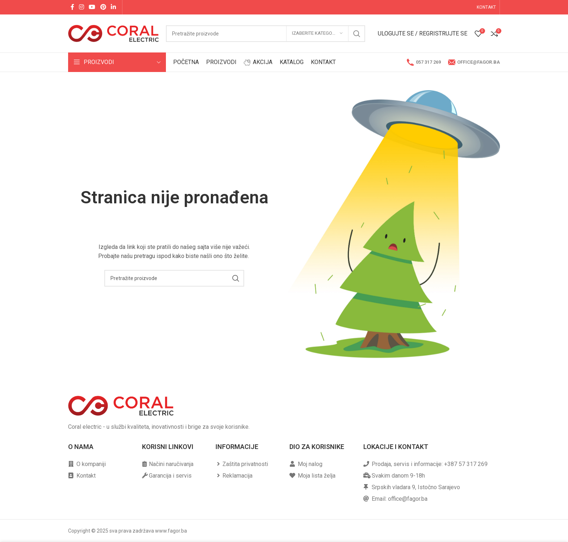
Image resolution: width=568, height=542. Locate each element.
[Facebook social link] (72, 7)
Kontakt (86, 475)
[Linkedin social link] (113, 7)
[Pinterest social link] (103, 7)
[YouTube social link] (92, 7)
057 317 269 (424, 62)
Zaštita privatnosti (245, 464)
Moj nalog (310, 464)
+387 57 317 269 (466, 464)
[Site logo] (113, 33)
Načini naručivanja (171, 464)
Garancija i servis (170, 475)
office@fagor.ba (474, 62)
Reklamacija (237, 475)
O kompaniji (91, 464)
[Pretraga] (265, 33)
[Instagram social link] (81, 7)
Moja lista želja (316, 475)
